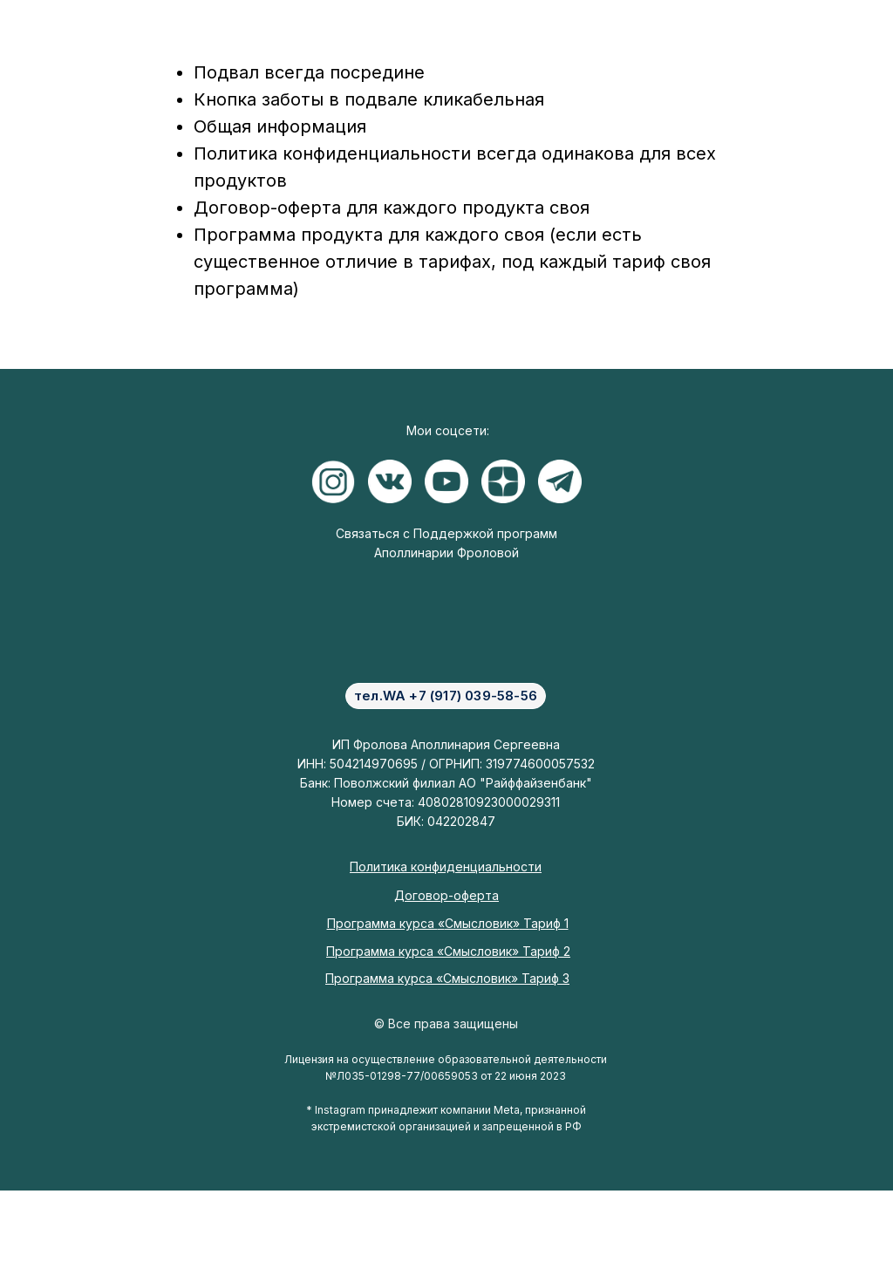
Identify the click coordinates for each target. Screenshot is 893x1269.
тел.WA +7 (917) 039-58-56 (445, 695)
